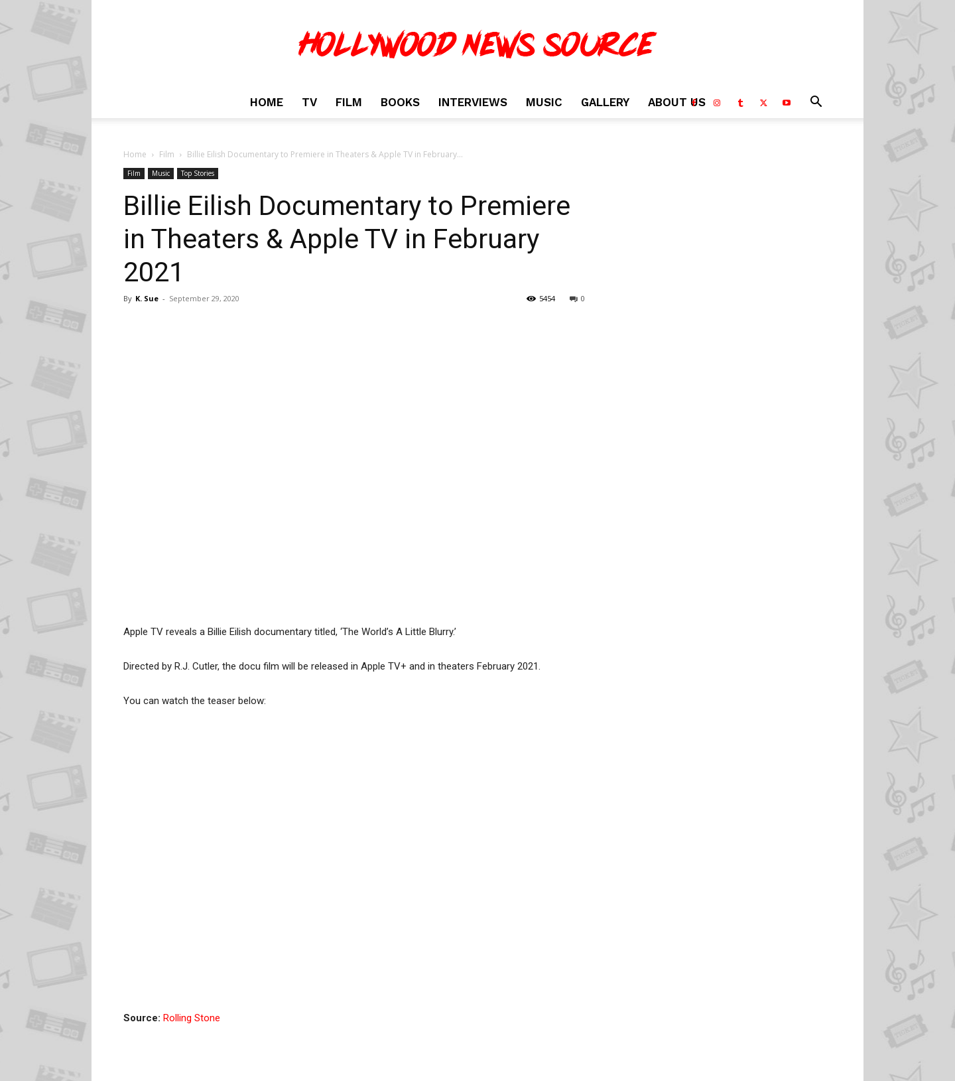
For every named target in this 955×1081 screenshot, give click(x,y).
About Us (677, 102)
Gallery (605, 102)
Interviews (472, 102)
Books (400, 102)
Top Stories (197, 173)
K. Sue (147, 298)
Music (544, 102)
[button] (816, 103)
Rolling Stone (191, 1018)
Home (266, 102)
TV (309, 102)
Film (349, 102)
